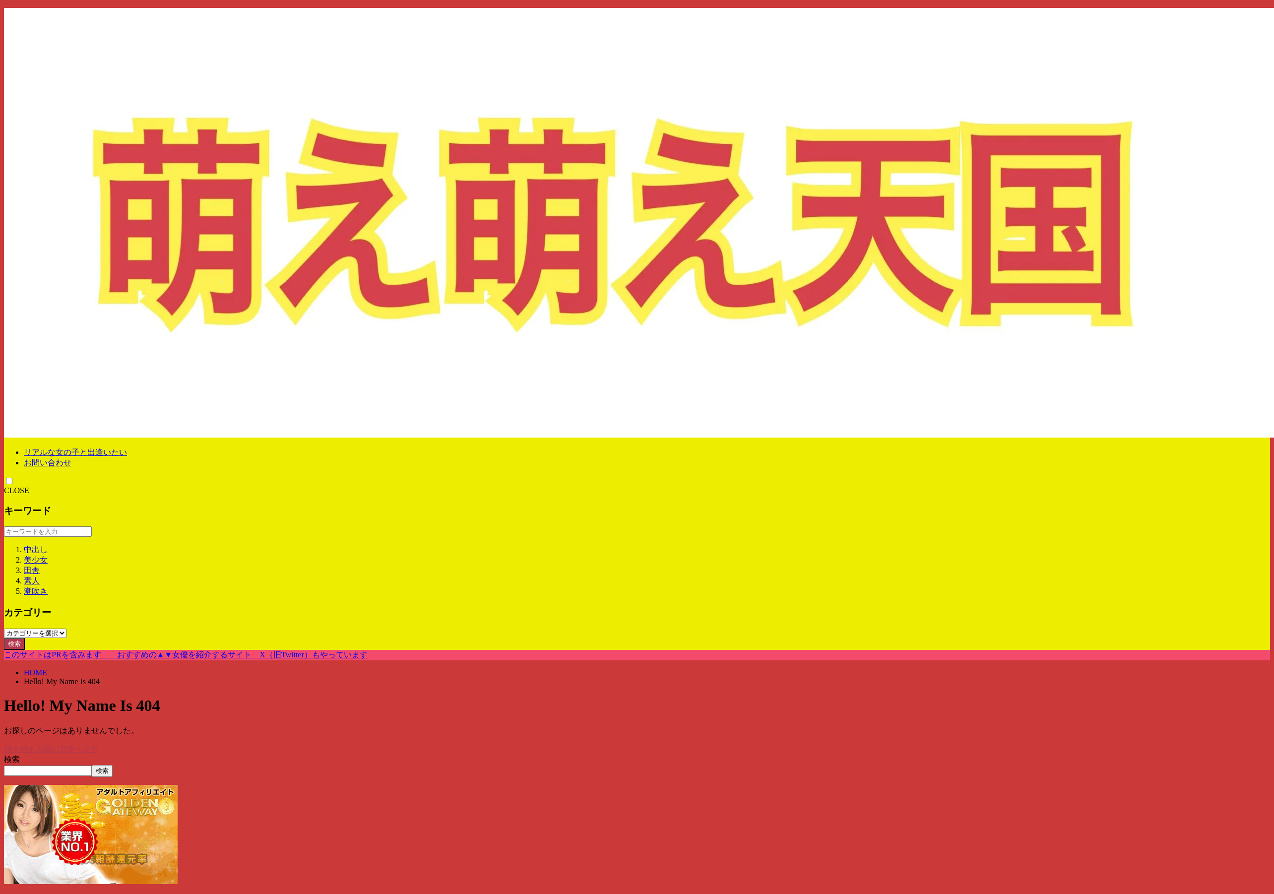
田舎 (32, 570)
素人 (32, 580)
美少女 (36, 560)
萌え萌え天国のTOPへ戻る (51, 749)
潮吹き (36, 591)
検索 (14, 643)
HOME (35, 672)
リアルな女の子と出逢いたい (75, 452)
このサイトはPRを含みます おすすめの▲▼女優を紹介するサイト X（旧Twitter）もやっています (186, 654)
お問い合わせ (47, 462)
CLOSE (16, 490)
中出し (36, 549)
